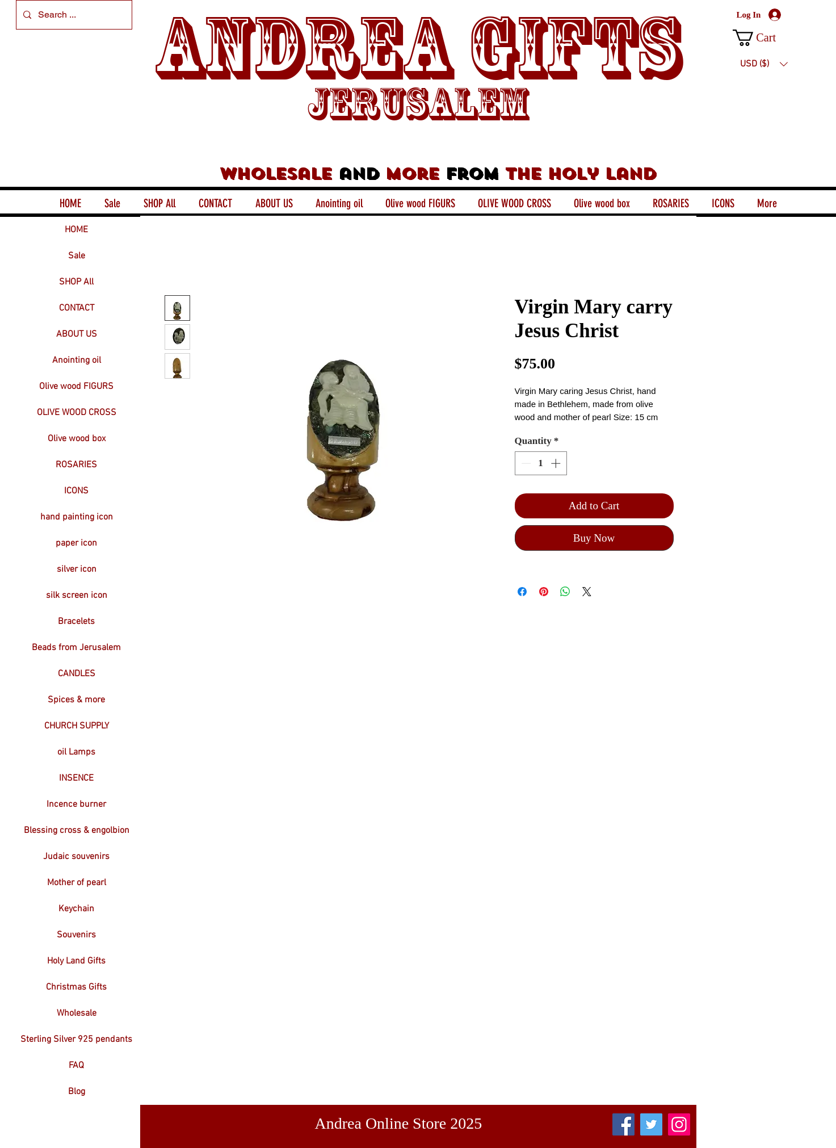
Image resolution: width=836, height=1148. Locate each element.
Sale (76, 256)
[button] (764, 38)
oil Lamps (76, 752)
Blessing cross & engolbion (76, 830)
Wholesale (76, 1013)
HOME (76, 230)
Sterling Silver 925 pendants (76, 1039)
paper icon (76, 543)
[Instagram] (679, 1124)
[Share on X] (587, 591)
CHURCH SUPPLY (76, 726)
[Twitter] (651, 1124)
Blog (76, 1091)
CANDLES (76, 674)
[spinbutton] (540, 463)
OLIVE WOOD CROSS (76, 412)
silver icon (76, 569)
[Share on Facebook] (522, 591)
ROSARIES (76, 465)
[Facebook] (623, 1124)
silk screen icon (76, 595)
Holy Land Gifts (76, 961)
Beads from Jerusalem (76, 647)
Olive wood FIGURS (76, 386)
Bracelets (76, 621)
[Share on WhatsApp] (565, 591)
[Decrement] (524, 463)
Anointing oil (76, 360)
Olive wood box (77, 439)
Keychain (76, 909)
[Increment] (556, 463)
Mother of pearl (76, 883)
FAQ (76, 1065)
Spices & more (76, 700)
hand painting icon (76, 517)
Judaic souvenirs (76, 856)
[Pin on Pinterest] (544, 591)
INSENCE (76, 778)
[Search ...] (73, 15)
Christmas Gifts (76, 987)
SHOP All (76, 282)
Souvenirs (76, 935)
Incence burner (76, 804)
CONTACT (76, 308)
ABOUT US (76, 334)
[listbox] (764, 64)
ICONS (76, 491)
